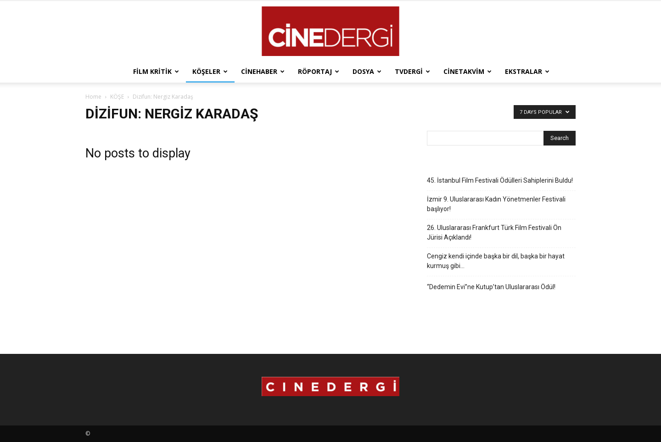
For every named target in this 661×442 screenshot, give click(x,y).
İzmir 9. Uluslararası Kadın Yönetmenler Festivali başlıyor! (496, 204)
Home (93, 97)
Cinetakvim (467, 71)
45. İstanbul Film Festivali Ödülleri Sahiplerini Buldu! (500, 180)
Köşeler (210, 71)
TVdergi (412, 71)
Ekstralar (527, 71)
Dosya (367, 71)
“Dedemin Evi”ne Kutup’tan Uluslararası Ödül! (491, 287)
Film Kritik (156, 71)
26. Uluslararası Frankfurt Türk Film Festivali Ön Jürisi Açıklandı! (494, 232)
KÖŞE (117, 97)
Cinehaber (263, 71)
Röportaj (318, 71)
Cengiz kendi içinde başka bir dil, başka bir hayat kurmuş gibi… (496, 260)
